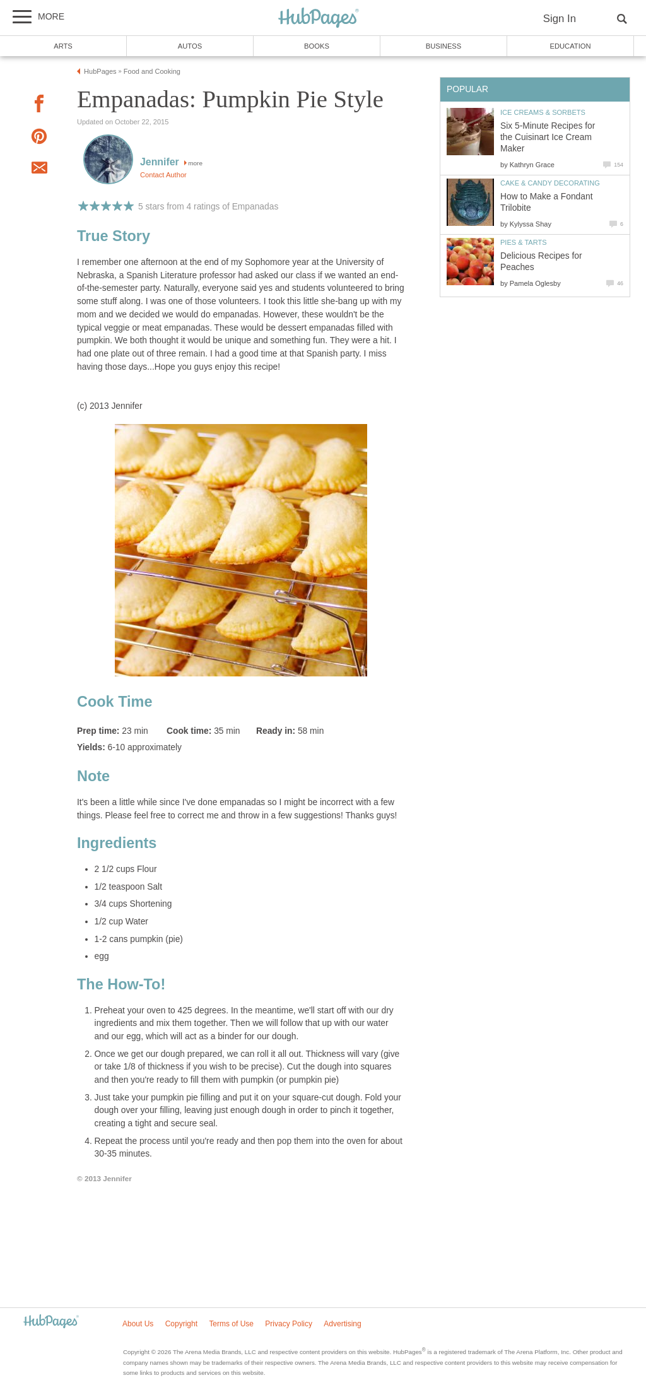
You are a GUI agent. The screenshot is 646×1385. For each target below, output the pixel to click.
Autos (190, 46)
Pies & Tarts (523, 242)
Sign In (559, 19)
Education (569, 46)
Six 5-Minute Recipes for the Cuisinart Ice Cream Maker (547, 137)
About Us (137, 1323)
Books (316, 46)
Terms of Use (231, 1323)
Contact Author (163, 175)
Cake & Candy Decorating (550, 183)
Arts (63, 46)
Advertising (342, 1323)
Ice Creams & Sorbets (542, 112)
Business (444, 46)
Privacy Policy (288, 1323)
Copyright (181, 1323)
